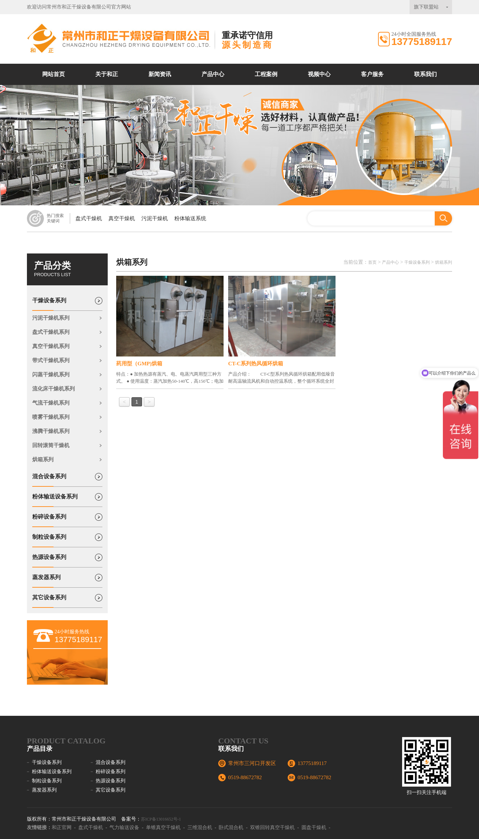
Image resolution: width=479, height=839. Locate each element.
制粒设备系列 (49, 540)
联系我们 (425, 74)
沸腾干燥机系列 (50, 431)
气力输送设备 (124, 827)
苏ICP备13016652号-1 (161, 819)
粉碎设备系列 (49, 520)
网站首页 (53, 74)
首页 (372, 262)
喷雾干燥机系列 (50, 417)
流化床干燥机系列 (53, 389)
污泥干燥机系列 (50, 318)
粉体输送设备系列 (55, 500)
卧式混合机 (231, 827)
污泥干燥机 (154, 218)
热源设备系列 (49, 560)
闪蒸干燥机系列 (50, 374)
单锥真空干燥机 (163, 827)
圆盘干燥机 (314, 827)
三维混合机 (199, 827)
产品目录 (39, 748)
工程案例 (266, 74)
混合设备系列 (49, 480)
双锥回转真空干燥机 (272, 827)
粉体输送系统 (190, 218)
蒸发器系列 (46, 581)
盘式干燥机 (88, 218)
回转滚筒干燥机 (50, 445)
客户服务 (372, 74)
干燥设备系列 (49, 304)
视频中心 (319, 74)
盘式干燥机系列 (50, 332)
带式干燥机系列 (50, 360)
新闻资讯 (159, 74)
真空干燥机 (121, 218)
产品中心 (213, 74)
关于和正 (106, 74)
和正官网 (62, 827)
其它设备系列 (49, 601)
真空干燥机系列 (50, 346)
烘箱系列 (42, 459)
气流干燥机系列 (50, 403)
